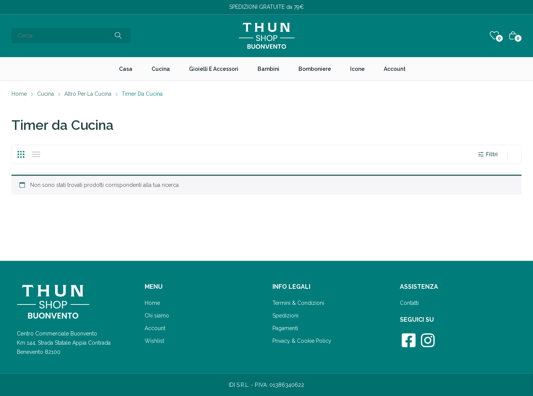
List (36, 154)
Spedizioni (285, 316)
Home (152, 303)
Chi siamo (157, 316)
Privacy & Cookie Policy (301, 341)
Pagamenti (285, 328)
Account (155, 328)
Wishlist (154, 341)
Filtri (487, 154)
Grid (21, 154)
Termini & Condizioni (298, 303)
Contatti (409, 303)
